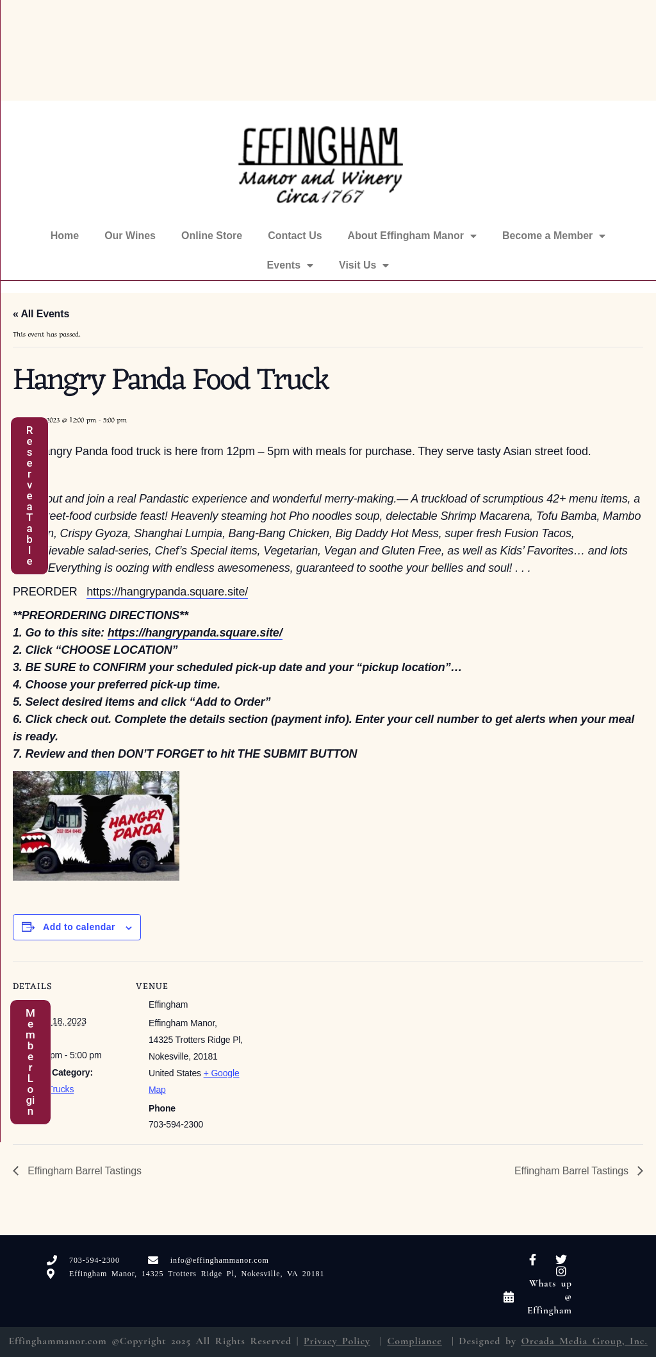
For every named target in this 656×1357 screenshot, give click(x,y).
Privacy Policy (337, 1341)
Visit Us (364, 265)
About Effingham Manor (412, 235)
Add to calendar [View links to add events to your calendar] (79, 927)
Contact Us (295, 235)
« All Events (41, 313)
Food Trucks (50, 1089)
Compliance (414, 1341)
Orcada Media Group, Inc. (584, 1341)
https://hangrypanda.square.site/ (167, 591)
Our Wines (130, 235)
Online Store (211, 235)
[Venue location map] (326, 1049)
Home (65, 235)
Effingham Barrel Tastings (83, 1170)
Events (290, 265)
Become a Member (553, 235)
